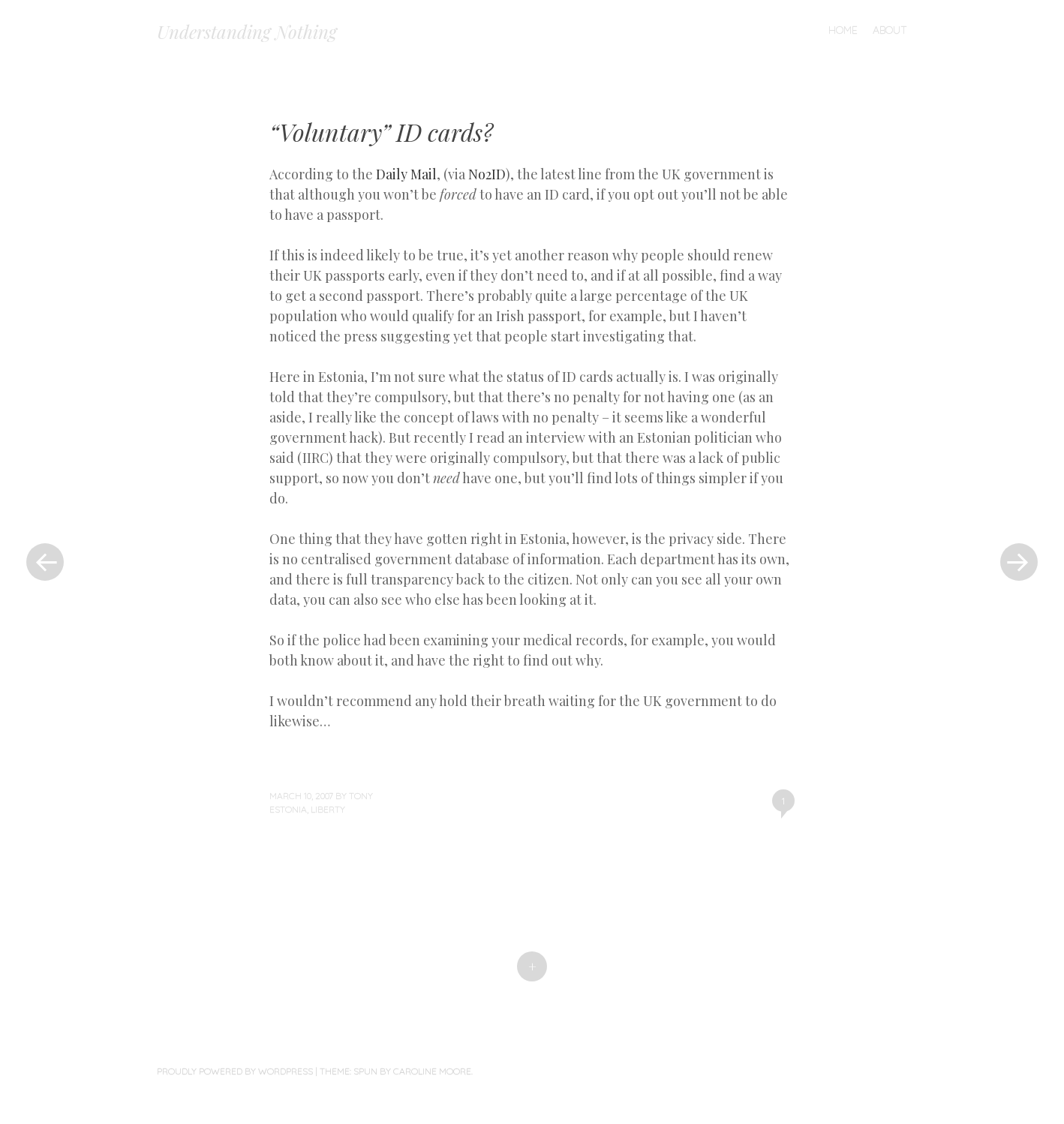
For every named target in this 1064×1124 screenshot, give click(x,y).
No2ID (487, 174)
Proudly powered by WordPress (235, 1071)
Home (843, 30)
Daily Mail (406, 174)
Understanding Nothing (247, 32)
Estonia (288, 809)
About (890, 30)
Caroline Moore (432, 1071)
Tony (361, 795)
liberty (328, 809)
